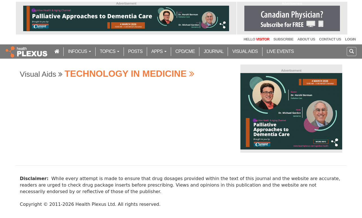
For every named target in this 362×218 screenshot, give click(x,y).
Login (350, 39)
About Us (306, 39)
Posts (135, 51)
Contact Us (330, 39)
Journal (213, 51)
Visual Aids (245, 51)
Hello (256, 39)
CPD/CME (185, 51)
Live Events (280, 51)
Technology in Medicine (129, 74)
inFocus (79, 51)
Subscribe (283, 39)
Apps (159, 51)
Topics (109, 51)
